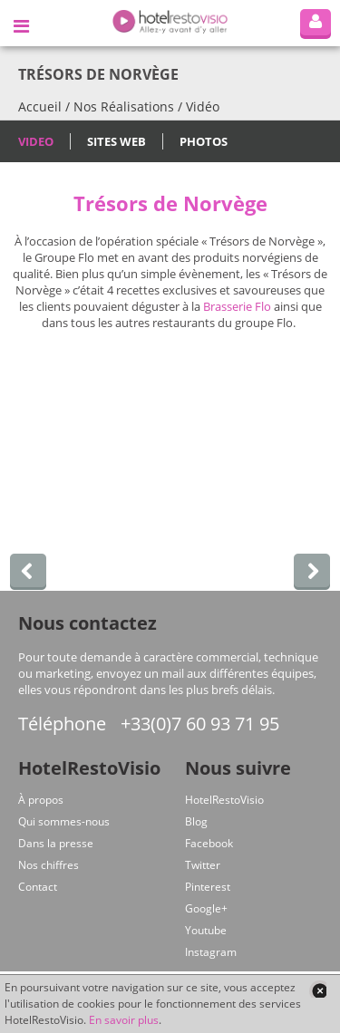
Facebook (209, 843)
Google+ (206, 908)
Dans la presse (55, 843)
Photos (204, 141)
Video (35, 141)
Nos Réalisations (123, 106)
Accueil (40, 106)
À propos (40, 799)
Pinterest (207, 886)
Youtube (206, 930)
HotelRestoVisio (224, 799)
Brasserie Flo (237, 306)
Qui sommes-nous (64, 821)
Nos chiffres (48, 865)
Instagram (211, 952)
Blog (196, 821)
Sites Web (116, 141)
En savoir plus (124, 1020)
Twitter (202, 865)
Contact (37, 886)
